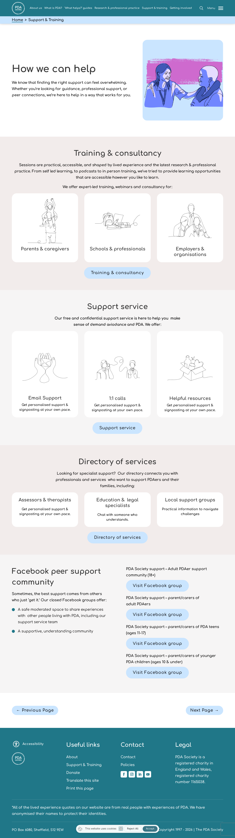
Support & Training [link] (84, 765)
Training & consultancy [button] (117, 272)
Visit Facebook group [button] (157, 585)
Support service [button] (117, 428)
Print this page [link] (80, 788)
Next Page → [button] (204, 710)
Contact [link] (128, 757)
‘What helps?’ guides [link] (78, 8)
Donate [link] (73, 773)
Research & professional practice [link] (117, 8)
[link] (18, 13)
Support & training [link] (154, 8)
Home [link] (17, 20)
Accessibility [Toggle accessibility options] (28, 744)
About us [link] (36, 8)
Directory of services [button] (117, 537)
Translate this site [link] (82, 781)
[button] (201, 8)
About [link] (72, 757)
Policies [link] (128, 765)
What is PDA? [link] (53, 8)
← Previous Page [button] (35, 710)
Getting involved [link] (181, 8)
